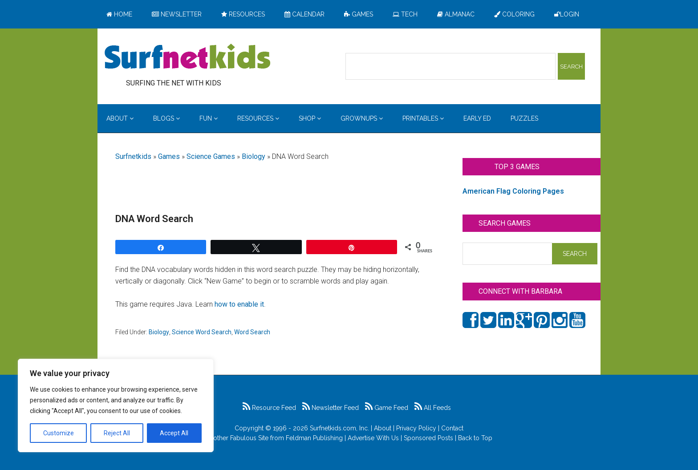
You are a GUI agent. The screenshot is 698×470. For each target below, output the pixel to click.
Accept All (174, 433)
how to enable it (239, 304)
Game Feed (386, 407)
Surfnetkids (133, 156)
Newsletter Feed (330, 407)
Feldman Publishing (314, 438)
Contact (452, 428)
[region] (116, 405)
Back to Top (475, 438)
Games (169, 156)
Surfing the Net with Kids (187, 57)
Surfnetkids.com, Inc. (339, 428)
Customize (58, 433)
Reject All (117, 433)
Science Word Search (201, 332)
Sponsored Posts (428, 438)
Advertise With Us (373, 438)
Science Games (211, 156)
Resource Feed (269, 407)
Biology (253, 156)
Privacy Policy (416, 428)
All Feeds (432, 407)
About (382, 428)
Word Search (252, 332)
